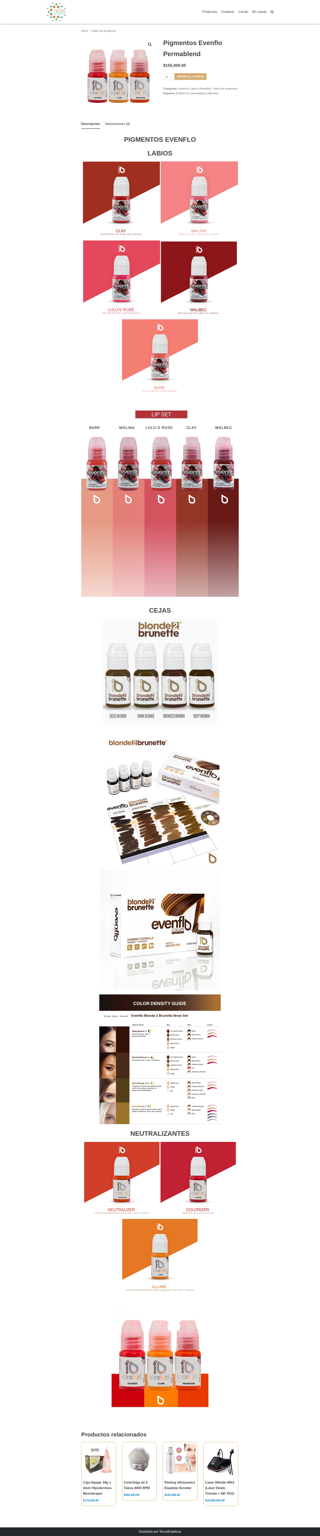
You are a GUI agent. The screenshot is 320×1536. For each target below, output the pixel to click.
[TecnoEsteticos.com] (66, 11)
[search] (272, 12)
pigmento (213, 93)
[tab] (90, 124)
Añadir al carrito (190, 76)
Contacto (227, 12)
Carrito (243, 12)
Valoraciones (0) (117, 124)
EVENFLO (182, 93)
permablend (198, 93)
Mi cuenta (259, 12)
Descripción (90, 124)
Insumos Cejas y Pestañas (194, 88)
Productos (209, 12)
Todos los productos (103, 30)
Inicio (84, 30)
